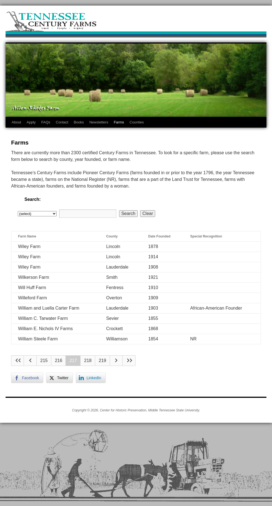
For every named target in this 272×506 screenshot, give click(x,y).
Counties (137, 122)
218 (88, 360)
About (16, 122)
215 (44, 360)
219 (102, 360)
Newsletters (98, 122)
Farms (119, 122)
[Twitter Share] (59, 378)
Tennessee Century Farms (136, 22)
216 (58, 360)
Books (79, 122)
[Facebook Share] (27, 378)
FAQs (46, 122)
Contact (62, 122)
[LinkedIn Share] (91, 378)
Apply (31, 122)
